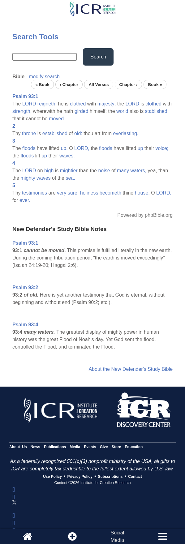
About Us (18, 447)
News (35, 447)
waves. (67, 155)
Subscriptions (110, 476)
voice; (161, 148)
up (140, 148)
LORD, (81, 148)
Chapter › (128, 84)
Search (98, 56)
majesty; (106, 103)
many (123, 170)
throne (29, 133)
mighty (28, 178)
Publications (55, 447)
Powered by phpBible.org (145, 215)
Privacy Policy (79, 476)
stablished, (157, 111)
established (54, 133)
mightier (69, 170)
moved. (57, 118)
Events (90, 447)
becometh (110, 192)
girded (81, 111)
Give (104, 447)
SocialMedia (117, 536)
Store (116, 447)
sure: (73, 192)
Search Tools (35, 36)
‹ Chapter (69, 84)
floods (29, 148)
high (49, 170)
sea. (70, 178)
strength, (22, 111)
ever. (24, 200)
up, (64, 148)
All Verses (99, 84)
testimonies (34, 192)
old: (78, 133)
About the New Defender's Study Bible (130, 369)
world (122, 111)
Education (134, 447)
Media (75, 447)
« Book (42, 84)
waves (43, 178)
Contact (135, 476)
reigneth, (47, 103)
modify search (44, 76)
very (61, 192)
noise (104, 170)
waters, (138, 170)
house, (142, 192)
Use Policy (52, 476)
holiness (89, 192)
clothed (78, 103)
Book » (155, 84)
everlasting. (125, 133)
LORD (29, 103)
